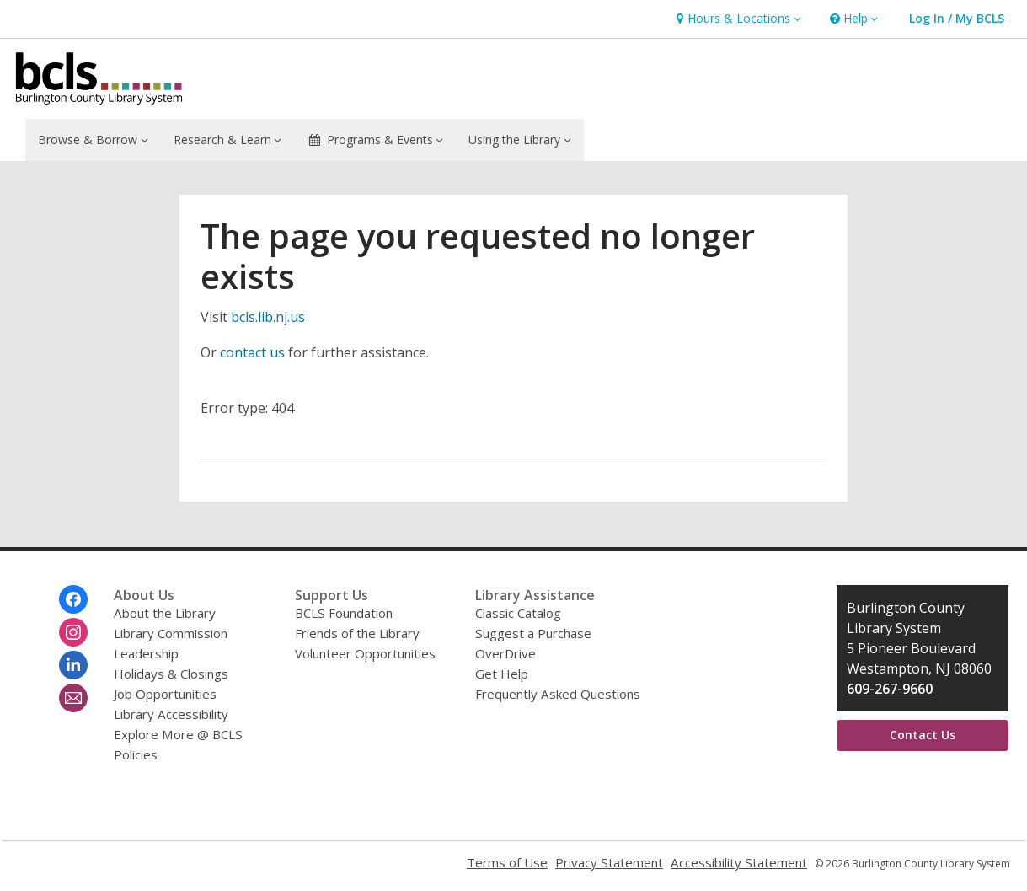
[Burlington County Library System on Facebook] (73, 599)
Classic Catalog (518, 612)
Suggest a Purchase (533, 633)
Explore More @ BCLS (178, 734)
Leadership (146, 653)
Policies (136, 754)
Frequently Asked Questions (557, 693)
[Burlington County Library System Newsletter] (73, 698)
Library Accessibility (171, 714)
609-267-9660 (890, 688)
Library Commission (170, 633)
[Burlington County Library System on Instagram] (73, 632)
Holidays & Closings (171, 673)
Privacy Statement (609, 862)
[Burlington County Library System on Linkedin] (73, 665)
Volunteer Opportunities (365, 653)
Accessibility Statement (739, 862)
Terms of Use (507, 862)
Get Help (501, 673)
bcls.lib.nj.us (268, 317)
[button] (736, 19)
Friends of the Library (357, 633)
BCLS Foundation (344, 612)
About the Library (165, 612)
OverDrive (505, 653)
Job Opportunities (165, 693)
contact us (252, 352)
